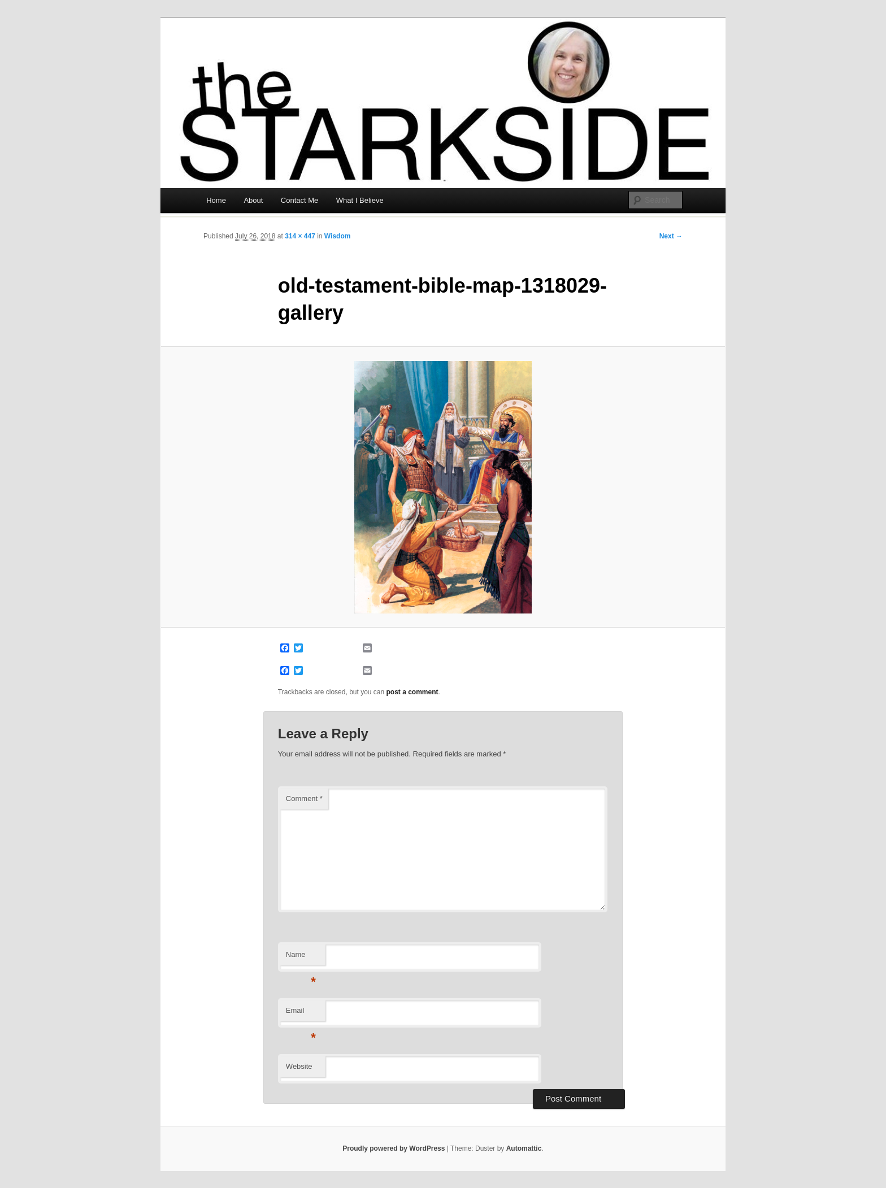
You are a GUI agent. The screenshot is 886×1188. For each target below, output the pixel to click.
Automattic (524, 1148)
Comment (304, 798)
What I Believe (360, 200)
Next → (671, 236)
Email (301, 1013)
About (253, 200)
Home (216, 200)
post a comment (412, 692)
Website (299, 1066)
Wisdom (337, 236)
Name (301, 957)
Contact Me (299, 200)
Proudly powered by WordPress (393, 1148)
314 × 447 (300, 236)
